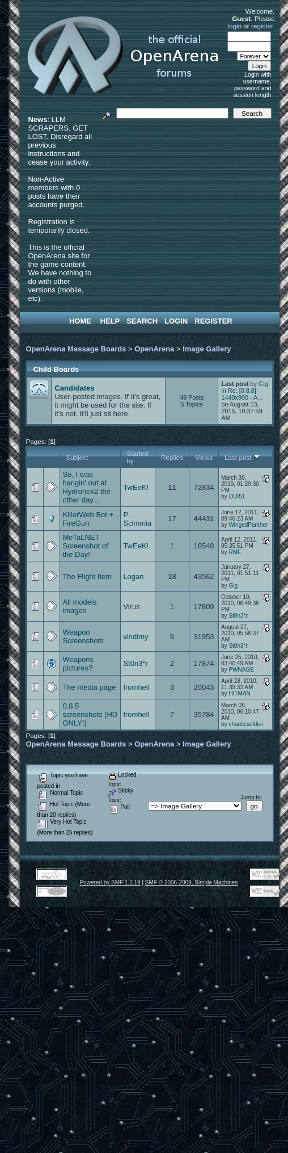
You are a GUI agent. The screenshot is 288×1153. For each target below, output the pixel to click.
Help (110, 321)
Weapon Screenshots (82, 636)
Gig (263, 383)
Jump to (250, 797)
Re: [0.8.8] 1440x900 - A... (241, 394)
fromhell (136, 687)
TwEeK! (136, 487)
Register (213, 321)
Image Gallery (207, 349)
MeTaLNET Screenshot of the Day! (85, 546)
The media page (89, 687)
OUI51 (236, 496)
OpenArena (154, 349)
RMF (234, 552)
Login (176, 321)
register (262, 26)
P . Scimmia (137, 518)
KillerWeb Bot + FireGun (87, 518)
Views (204, 457)
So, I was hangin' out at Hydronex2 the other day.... (86, 487)
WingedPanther (248, 525)
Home (80, 321)
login (234, 26)
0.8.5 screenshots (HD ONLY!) (89, 714)
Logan (133, 576)
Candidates (74, 388)
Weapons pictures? (78, 663)
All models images (79, 606)
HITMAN (239, 693)
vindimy (135, 636)
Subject (77, 457)
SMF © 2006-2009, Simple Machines (191, 882)
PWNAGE (240, 669)
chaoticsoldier (245, 724)
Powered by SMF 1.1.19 (109, 882)
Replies (172, 457)
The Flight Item (87, 576)
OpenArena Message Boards (76, 349)
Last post (242, 457)
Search (142, 321)
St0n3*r (237, 616)
